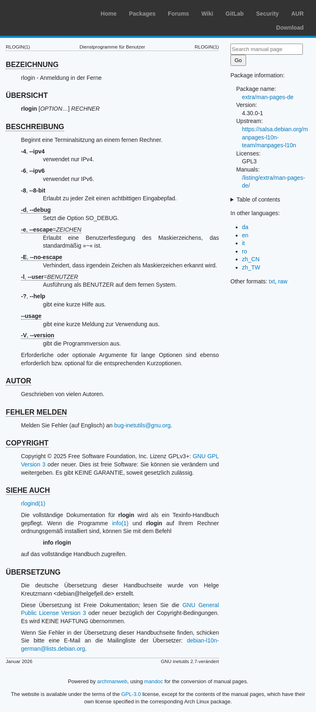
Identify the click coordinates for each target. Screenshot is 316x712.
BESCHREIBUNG (35, 127)
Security (267, 13)
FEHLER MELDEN (36, 412)
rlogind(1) (33, 503)
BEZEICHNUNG (32, 64)
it (243, 243)
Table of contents (258, 199)
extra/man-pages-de (267, 97)
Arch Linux (45, 12)
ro (244, 251)
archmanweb (112, 681)
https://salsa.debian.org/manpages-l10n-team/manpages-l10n (275, 137)
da (245, 227)
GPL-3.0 (131, 694)
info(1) (120, 523)
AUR (297, 13)
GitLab (234, 13)
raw (283, 281)
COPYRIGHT (27, 443)
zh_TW (251, 267)
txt (272, 281)
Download (290, 27)
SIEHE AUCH (28, 490)
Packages (142, 13)
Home (109, 13)
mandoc (153, 681)
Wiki (207, 13)
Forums (178, 13)
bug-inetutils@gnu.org (142, 425)
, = (51, 229)
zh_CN (251, 259)
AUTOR (18, 381)
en (245, 235)
